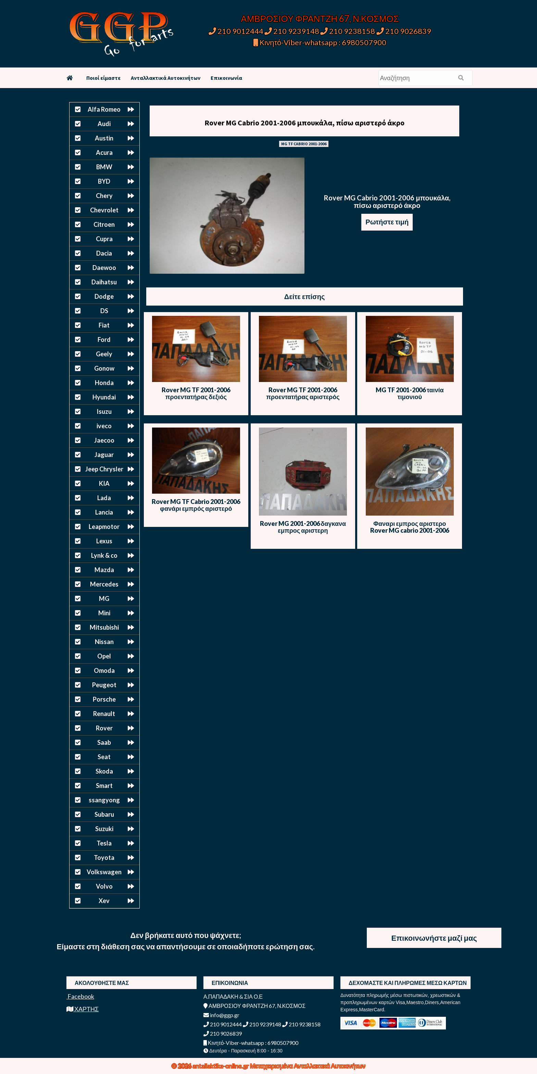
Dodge (104, 296)
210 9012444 (236, 31)
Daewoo (104, 267)
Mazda (104, 569)
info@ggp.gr (221, 1015)
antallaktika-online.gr (221, 1066)
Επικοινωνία (226, 77)
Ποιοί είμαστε (103, 77)
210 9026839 (403, 31)
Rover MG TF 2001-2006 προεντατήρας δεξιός (196, 393)
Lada (104, 498)
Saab (104, 742)
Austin (104, 138)
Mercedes (104, 584)
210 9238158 (348, 31)
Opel (104, 656)
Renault (104, 713)
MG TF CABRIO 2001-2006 (303, 143)
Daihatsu (104, 282)
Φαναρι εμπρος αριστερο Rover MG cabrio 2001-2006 (409, 527)
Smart (104, 785)
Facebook (80, 996)
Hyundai (104, 397)
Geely (104, 354)
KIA (104, 483)
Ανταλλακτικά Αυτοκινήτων (165, 77)
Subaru (104, 814)
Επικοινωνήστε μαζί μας (434, 937)
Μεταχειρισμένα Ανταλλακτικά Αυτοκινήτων (307, 1066)
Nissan (104, 641)
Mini (104, 613)
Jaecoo (104, 440)
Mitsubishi (104, 627)
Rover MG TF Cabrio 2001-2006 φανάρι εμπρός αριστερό (196, 505)
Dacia (104, 253)
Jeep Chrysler (104, 469)
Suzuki (104, 828)
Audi (104, 123)
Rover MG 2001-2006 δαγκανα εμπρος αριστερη (303, 527)
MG (104, 598)
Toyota (104, 857)
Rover (104, 728)
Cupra (104, 239)
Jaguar (104, 454)
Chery (104, 195)
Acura (104, 152)
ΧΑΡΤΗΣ (82, 1009)
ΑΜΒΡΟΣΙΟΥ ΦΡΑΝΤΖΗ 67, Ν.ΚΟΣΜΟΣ (320, 18)
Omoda (104, 670)
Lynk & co (104, 555)
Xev (104, 900)
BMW (104, 167)
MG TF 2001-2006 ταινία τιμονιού (410, 393)
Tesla (104, 843)
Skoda (104, 771)
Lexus (104, 541)
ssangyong (104, 800)
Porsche (104, 699)
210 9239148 (291, 31)
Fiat (104, 325)
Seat (104, 757)
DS (104, 310)
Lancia (104, 512)
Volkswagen (104, 872)
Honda (104, 382)
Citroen (104, 224)
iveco (104, 426)
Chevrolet (104, 210)
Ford (104, 339)
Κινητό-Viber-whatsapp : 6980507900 (320, 42)
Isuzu (104, 411)
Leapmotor (104, 526)
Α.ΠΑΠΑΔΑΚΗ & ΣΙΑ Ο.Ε (233, 996)
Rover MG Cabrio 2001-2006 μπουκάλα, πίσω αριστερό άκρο (304, 122)
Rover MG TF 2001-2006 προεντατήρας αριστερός (302, 393)
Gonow (104, 368)
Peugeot (104, 685)
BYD (104, 181)
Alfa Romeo (104, 109)
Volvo (104, 886)
